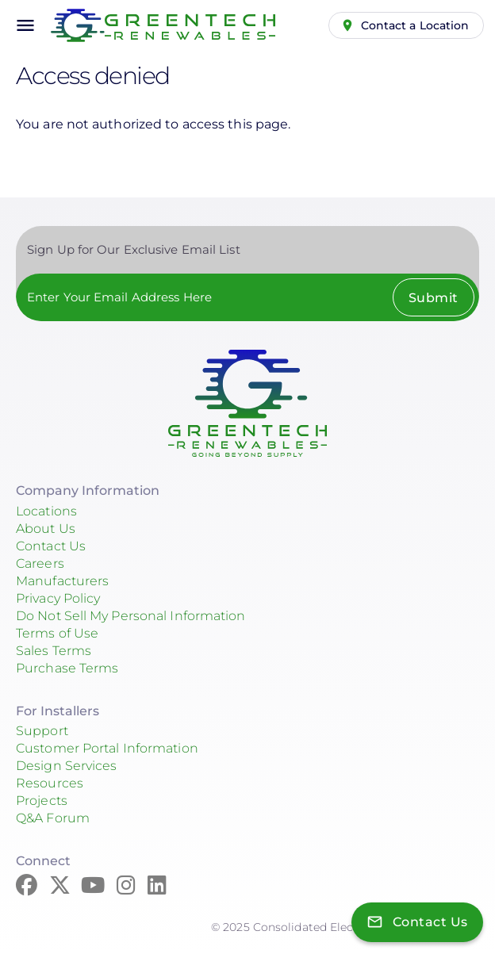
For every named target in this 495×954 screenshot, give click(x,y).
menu (25, 25)
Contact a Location (415, 25)
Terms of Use (57, 633)
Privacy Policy (58, 598)
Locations (46, 511)
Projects (41, 800)
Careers (40, 563)
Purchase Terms (67, 668)
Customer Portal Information (107, 748)
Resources (49, 783)
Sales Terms (53, 650)
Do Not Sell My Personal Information (131, 615)
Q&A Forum (53, 818)
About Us (45, 528)
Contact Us (51, 546)
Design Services (66, 765)
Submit (434, 297)
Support (42, 730)
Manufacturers (62, 580)
